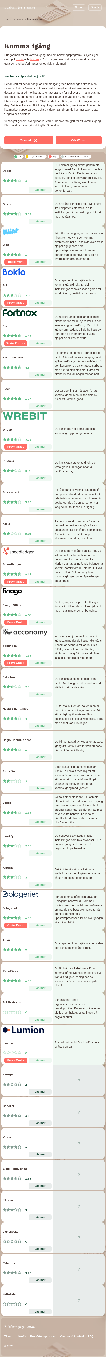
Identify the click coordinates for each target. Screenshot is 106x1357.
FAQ (90, 1336)
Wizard (79, 7)
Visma (20, 59)
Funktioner (18, 19)
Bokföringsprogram (43, 1336)
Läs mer (40, 189)
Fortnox (34, 59)
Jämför (95, 7)
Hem (6, 19)
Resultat (28, 140)
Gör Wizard (78, 140)
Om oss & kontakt (72, 1336)
